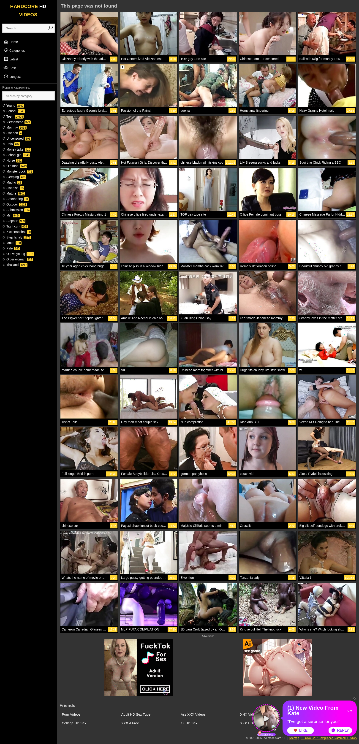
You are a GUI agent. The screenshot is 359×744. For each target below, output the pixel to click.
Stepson (13, 221)
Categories (14, 50)
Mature (13, 193)
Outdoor (14, 204)
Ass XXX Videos (193, 714)
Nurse (12, 160)
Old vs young (18, 254)
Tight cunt (15, 226)
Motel (12, 243)
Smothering (15, 199)
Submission (16, 210)
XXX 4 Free (130, 723)
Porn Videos (71, 714)
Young (13, 105)
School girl (16, 155)
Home (10, 41)
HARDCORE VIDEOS (28, 10)
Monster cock (17, 171)
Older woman (17, 259)
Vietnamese (16, 122)
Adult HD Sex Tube (136, 714)
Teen (13, 116)
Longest (12, 76)
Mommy (14, 127)
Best (9, 67)
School (13, 111)
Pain (11, 144)
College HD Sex (74, 723)
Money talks (16, 149)
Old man (14, 166)
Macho (12, 182)
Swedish (13, 188)
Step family (16, 237)
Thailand (14, 265)
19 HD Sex (189, 723)
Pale (11, 248)
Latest (10, 59)
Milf (11, 215)
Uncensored (16, 138)
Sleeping (14, 177)
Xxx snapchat (16, 232)
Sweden (12, 133)
